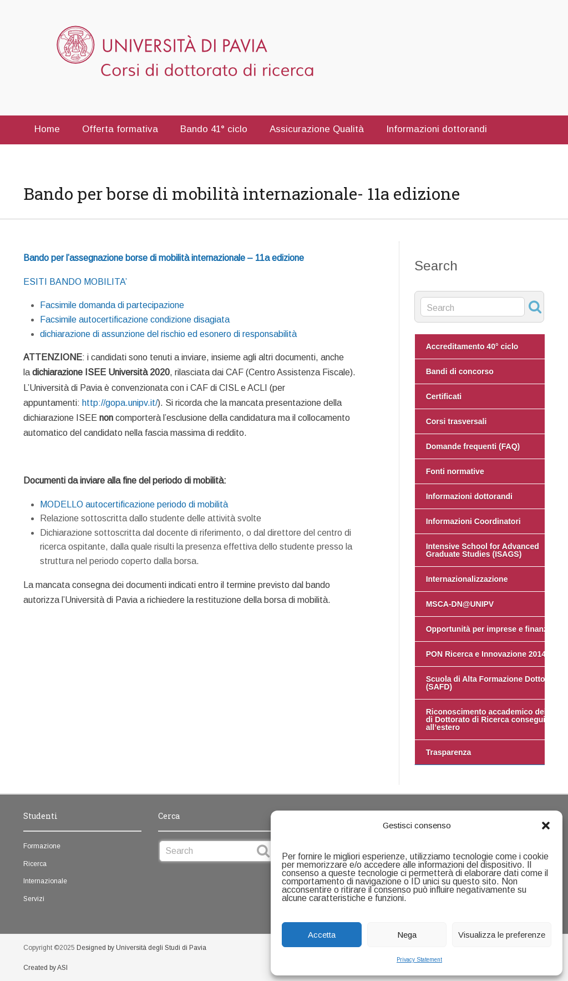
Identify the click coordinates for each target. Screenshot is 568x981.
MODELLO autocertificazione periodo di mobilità (134, 504)
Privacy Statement (419, 960)
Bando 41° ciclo (213, 129)
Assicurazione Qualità (317, 129)
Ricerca (35, 864)
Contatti (51, 155)
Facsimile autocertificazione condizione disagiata (135, 319)
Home (47, 129)
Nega (407, 934)
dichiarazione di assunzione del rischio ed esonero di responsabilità (168, 334)
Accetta (322, 934)
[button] (545, 825)
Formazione (41, 846)
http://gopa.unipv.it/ (120, 403)
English (107, 155)
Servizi (33, 899)
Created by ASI (45, 968)
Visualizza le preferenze (501, 934)
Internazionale (45, 881)
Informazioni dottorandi (436, 129)
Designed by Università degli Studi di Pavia (141, 948)
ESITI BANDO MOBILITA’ (75, 281)
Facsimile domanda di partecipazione (112, 305)
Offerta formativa (120, 129)
